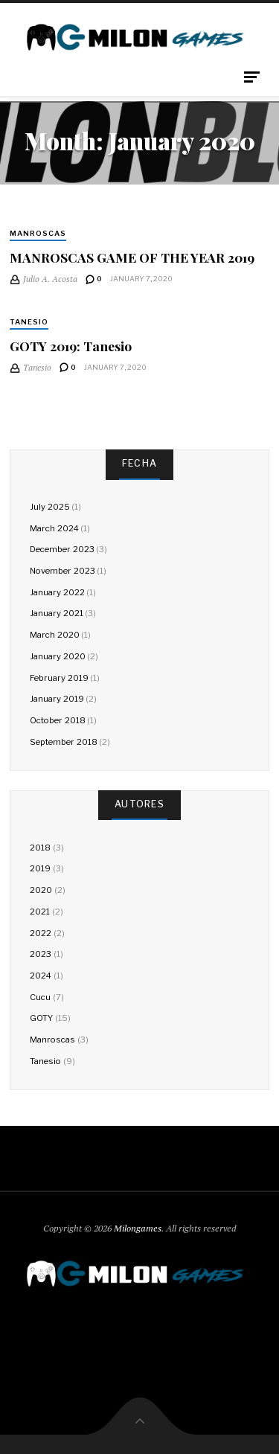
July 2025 (49, 507)
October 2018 (57, 720)
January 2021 (56, 613)
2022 (40, 933)
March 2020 (54, 635)
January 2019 (56, 699)
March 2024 (54, 528)
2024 (40, 975)
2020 (41, 890)
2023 (40, 954)
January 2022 (57, 592)
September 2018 (63, 742)
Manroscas (38, 233)
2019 (40, 868)
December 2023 (62, 549)
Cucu (40, 997)
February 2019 (59, 678)
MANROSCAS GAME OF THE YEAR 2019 (132, 257)
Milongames (137, 1228)
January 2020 (57, 656)
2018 (40, 847)
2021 (40, 911)
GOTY (41, 1018)
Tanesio (29, 322)
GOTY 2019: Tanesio (71, 345)
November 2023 (62, 571)
